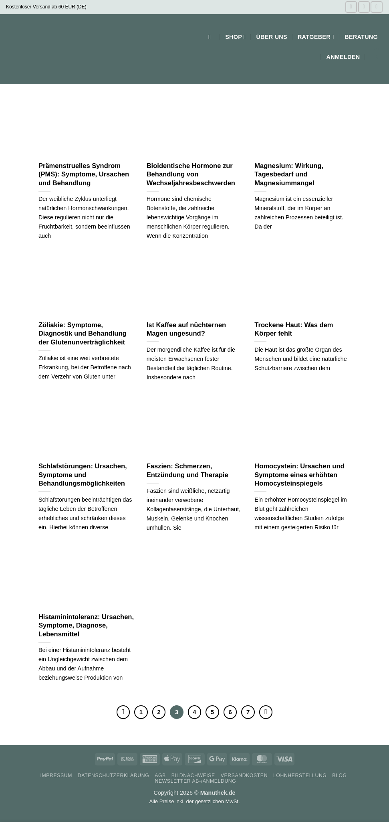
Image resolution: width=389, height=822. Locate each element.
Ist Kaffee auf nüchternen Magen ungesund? (186, 329)
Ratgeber (316, 37)
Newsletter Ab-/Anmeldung (195, 781)
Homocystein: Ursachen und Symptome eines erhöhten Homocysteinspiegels (299, 474)
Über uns (271, 37)
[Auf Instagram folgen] (364, 7)
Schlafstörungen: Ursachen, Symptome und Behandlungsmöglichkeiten (82, 474)
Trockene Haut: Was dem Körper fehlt (293, 329)
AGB (160, 775)
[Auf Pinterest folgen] (376, 7)
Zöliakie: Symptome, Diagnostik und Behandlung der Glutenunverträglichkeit (82, 333)
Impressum (56, 775)
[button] (211, 37)
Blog (339, 775)
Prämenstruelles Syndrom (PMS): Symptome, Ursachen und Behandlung (83, 174)
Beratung (361, 37)
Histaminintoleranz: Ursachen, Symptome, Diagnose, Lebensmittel (86, 625)
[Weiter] (266, 712)
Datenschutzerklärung (113, 775)
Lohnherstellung (300, 775)
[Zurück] (123, 712)
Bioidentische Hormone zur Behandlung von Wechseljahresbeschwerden (191, 174)
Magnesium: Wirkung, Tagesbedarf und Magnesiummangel (288, 174)
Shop (235, 37)
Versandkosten (244, 775)
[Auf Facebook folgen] (351, 7)
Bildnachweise (193, 775)
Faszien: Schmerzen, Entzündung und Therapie (187, 470)
